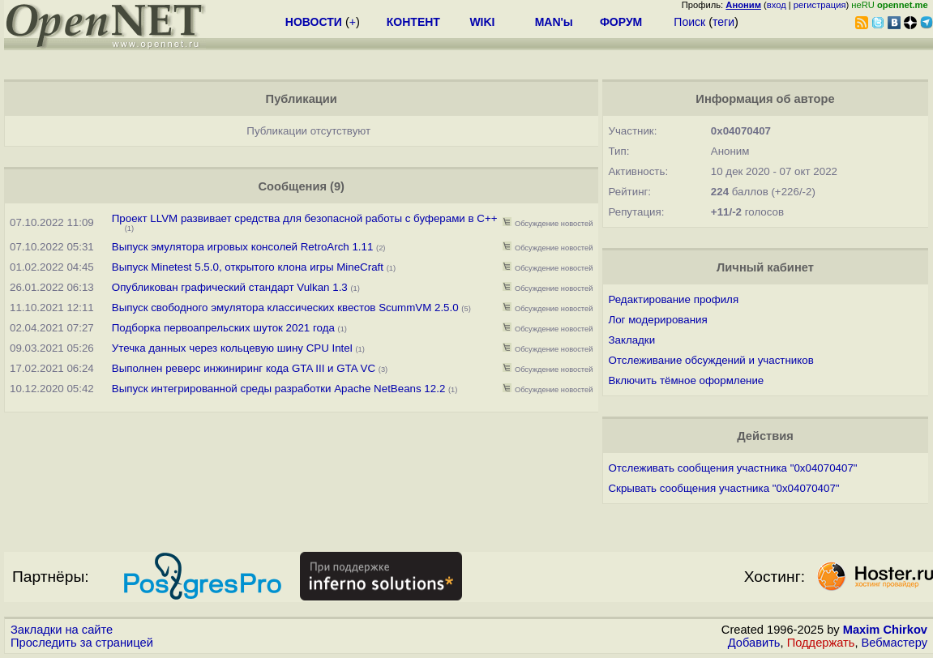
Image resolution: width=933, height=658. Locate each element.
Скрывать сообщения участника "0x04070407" (723, 488)
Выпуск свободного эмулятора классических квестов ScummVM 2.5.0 (285, 307)
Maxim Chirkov (885, 629)
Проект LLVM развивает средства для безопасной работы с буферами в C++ (305, 218)
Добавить (754, 642)
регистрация (820, 5)
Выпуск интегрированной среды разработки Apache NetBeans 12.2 (279, 388)
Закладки (631, 340)
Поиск (689, 21)
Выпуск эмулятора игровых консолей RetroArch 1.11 (243, 247)
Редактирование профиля (673, 299)
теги (723, 21)
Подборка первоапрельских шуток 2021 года (225, 328)
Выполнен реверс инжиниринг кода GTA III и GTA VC (243, 368)
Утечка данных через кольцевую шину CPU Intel (232, 348)
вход (776, 5)
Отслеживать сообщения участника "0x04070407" (732, 468)
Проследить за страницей (82, 642)
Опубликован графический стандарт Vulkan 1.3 (230, 287)
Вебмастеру (894, 642)
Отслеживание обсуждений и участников (710, 360)
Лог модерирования (657, 320)
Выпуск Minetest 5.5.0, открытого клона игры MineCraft (249, 267)
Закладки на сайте (62, 629)
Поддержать (821, 642)
